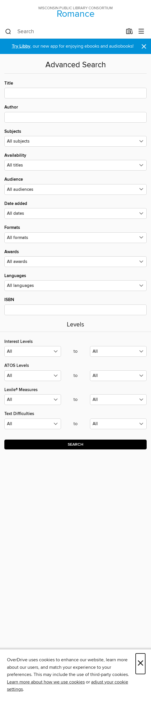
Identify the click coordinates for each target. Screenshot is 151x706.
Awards (75, 258)
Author (75, 113)
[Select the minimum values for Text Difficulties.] (32, 424)
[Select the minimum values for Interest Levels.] (32, 351)
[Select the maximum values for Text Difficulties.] (118, 424)
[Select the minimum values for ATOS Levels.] (32, 375)
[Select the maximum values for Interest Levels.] (118, 351)
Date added (75, 210)
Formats (75, 234)
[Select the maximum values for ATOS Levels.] (118, 375)
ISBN (75, 306)
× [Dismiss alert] (144, 46)
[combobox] (63, 32)
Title (75, 89)
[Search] (8, 31)
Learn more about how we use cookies (46, 682)
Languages (75, 282)
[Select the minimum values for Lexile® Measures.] (32, 399)
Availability (75, 162)
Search (75, 444)
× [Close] (140, 663)
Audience (75, 186)
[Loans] (129, 33)
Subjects (75, 138)
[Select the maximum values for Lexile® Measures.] (118, 399)
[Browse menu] (141, 32)
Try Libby (21, 46)
